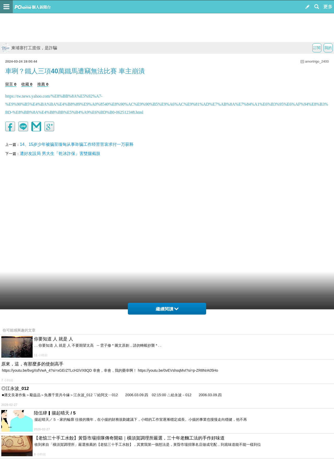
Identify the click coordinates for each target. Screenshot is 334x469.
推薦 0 (43, 84)
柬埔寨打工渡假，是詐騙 (29, 47)
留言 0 (10, 84)
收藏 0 (26, 84)
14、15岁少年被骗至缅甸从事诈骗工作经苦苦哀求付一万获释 (77, 144)
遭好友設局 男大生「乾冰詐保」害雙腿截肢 (60, 153)
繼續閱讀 (167, 309)
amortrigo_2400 (317, 61)
